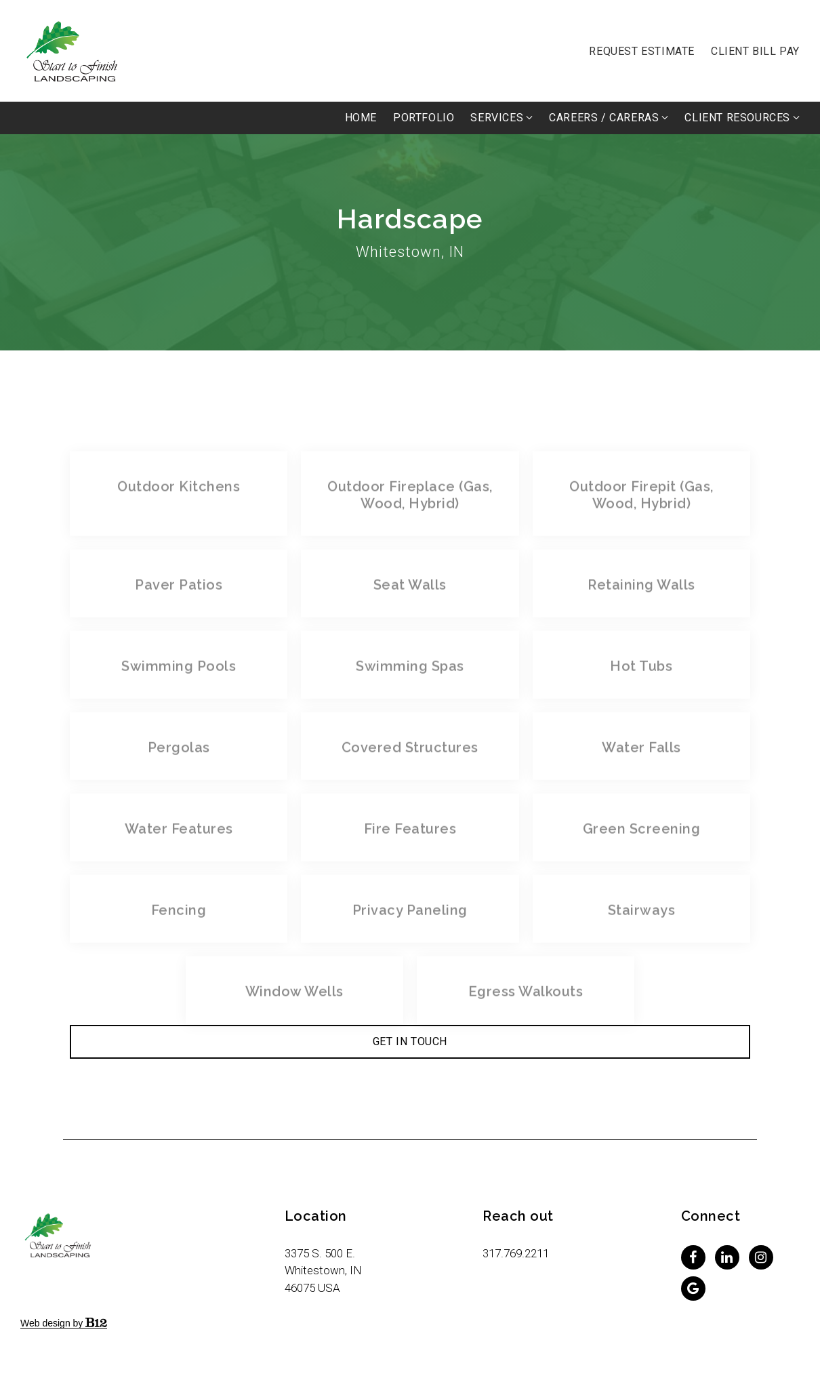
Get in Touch (410, 1041)
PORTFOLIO (423, 117)
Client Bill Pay (755, 51)
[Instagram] (761, 1257)
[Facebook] (693, 1257)
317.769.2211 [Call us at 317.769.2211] (516, 1253)
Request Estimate (642, 51)
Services (496, 117)
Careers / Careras (604, 117)
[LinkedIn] (727, 1257)
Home (361, 117)
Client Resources (737, 117)
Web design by (63, 1323)
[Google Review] (693, 1288)
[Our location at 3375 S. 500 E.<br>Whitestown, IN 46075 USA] (323, 1270)
